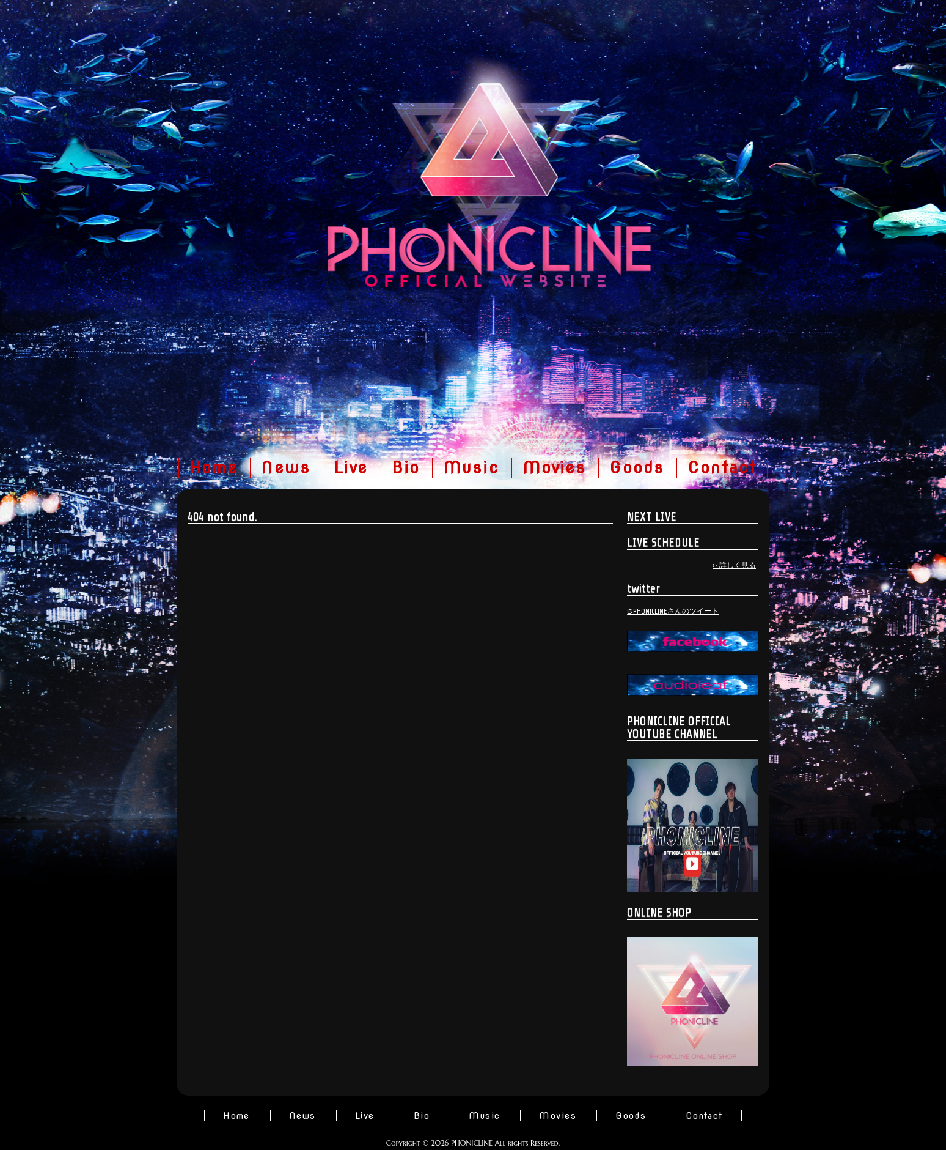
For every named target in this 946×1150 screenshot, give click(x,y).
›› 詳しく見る (734, 565)
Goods (636, 468)
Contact (722, 468)
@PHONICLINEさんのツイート (673, 611)
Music (471, 468)
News (285, 468)
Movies (554, 468)
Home (213, 468)
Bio (406, 468)
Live (351, 468)
